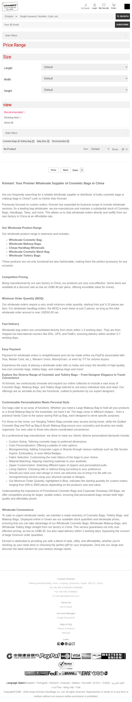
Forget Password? (66, 617)
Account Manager (66, 613)
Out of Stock (66, 607)
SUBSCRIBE (122, 24)
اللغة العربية (118, 682)
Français (65, 682)
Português (42, 682)
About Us (66, 602)
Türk (78, 687)
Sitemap (66, 633)
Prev (53, 170)
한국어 (96, 682)
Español (30, 682)
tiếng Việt (69, 687)
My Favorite (104, 8)
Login (94, 8)
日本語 (106, 682)
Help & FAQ (66, 624)
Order (113, 8)
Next (65, 170)
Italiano (76, 682)
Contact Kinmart (66, 579)
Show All (8, 122)
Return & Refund (66, 628)
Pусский (86, 682)
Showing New (13, 117)
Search (123, 16)
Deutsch (54, 682)
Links (66, 639)
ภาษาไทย (56, 687)
